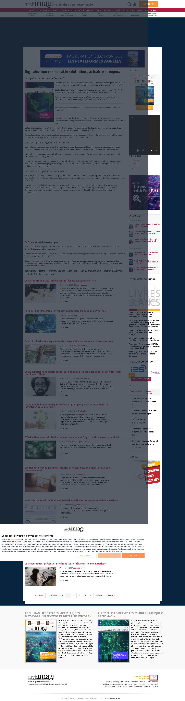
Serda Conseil (124, 682)
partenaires (15, 539)
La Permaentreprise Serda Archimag (115, 687)
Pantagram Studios (114, 698)
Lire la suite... (64, 580)
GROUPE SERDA (112, 682)
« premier (39, 595)
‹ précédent (52, 595)
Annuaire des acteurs (43, 682)
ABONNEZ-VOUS (148, 4)
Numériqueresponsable (152, 14)
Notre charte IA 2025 (151, 687)
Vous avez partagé (149, 352)
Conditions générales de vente (112, 684)
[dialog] (74, 542)
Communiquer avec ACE (58, 684)
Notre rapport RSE (135, 687)
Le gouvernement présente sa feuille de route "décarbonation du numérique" (66, 563)
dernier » (111, 595)
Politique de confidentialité (148, 684)
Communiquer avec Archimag (38, 684)
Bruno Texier (80, 568)
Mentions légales (131, 684)
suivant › (99, 595)
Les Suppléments (150, 10)
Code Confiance (152, 682)
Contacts (31, 682)
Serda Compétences (138, 682)
